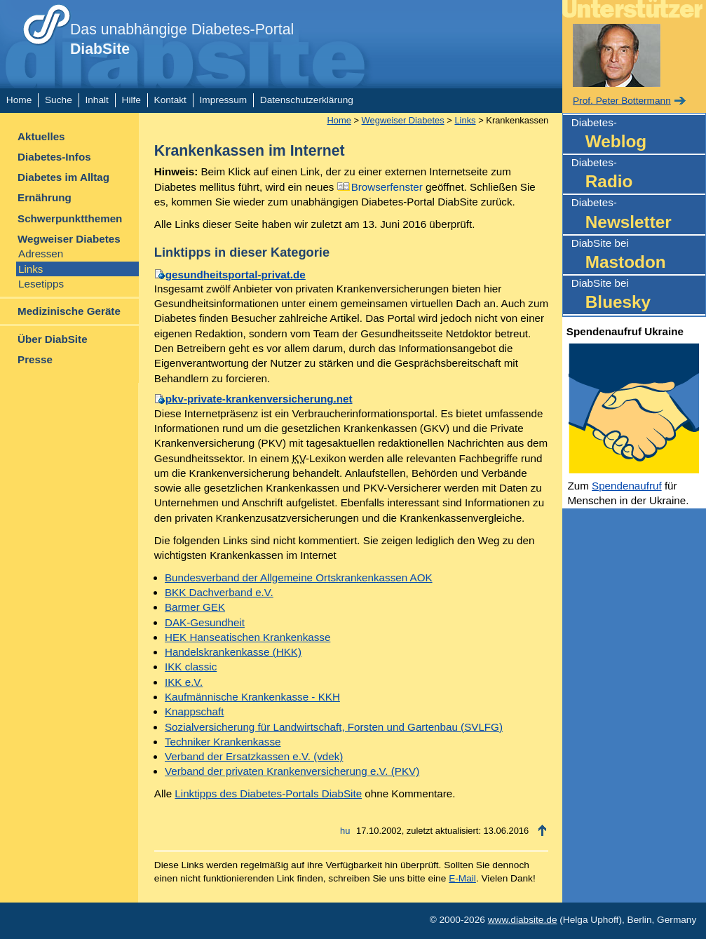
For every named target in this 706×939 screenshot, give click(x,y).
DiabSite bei (638, 255)
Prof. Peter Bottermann (622, 100)
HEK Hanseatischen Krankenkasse (247, 637)
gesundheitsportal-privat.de (235, 275)
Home (19, 100)
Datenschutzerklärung (306, 100)
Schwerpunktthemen (70, 218)
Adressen (40, 253)
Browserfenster (387, 187)
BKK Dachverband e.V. (219, 592)
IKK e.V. (184, 682)
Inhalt (96, 100)
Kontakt (170, 100)
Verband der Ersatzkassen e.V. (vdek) (254, 756)
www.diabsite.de (522, 919)
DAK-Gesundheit (205, 622)
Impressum (223, 100)
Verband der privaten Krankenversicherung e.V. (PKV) (292, 771)
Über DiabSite (53, 339)
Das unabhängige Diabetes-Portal (182, 39)
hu (345, 830)
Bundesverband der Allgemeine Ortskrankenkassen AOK (299, 577)
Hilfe (131, 100)
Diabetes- (638, 135)
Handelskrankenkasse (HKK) (233, 652)
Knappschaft (194, 711)
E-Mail (462, 878)
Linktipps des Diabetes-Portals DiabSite (268, 793)
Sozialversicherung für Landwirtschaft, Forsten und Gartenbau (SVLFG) (334, 727)
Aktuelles (41, 136)
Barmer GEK (195, 607)
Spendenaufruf (627, 486)
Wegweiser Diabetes (69, 239)
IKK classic (191, 667)
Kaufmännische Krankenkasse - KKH (252, 697)
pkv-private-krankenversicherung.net (259, 399)
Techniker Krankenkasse (222, 742)
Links (30, 269)
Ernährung (45, 197)
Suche (58, 100)
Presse (35, 359)
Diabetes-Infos (54, 157)
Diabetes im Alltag (63, 177)
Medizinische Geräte (69, 311)
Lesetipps (41, 284)
